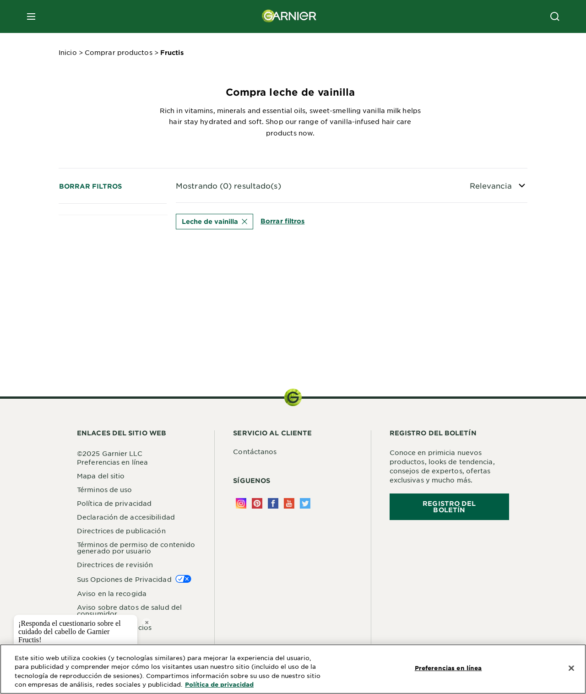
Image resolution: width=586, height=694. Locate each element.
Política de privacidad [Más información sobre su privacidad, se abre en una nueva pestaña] (219, 684)
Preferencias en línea (112, 462)
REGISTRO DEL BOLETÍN (449, 506)
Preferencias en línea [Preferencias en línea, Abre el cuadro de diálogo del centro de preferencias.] (448, 668)
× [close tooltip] (147, 622)
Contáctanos (255, 451)
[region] (293, 669)
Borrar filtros (90, 186)
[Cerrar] (571, 668)
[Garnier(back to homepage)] (289, 16)
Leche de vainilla (214, 221)
